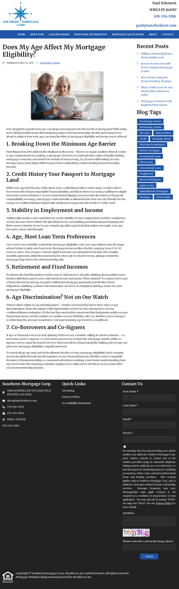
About (153, 34)
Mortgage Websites (28, 577)
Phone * (128, 433)
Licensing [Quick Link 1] (68, 390)
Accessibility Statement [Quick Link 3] (76, 403)
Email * (127, 419)
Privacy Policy (164, 503)
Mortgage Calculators (128, 34)
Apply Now (37, 34)
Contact (168, 34)
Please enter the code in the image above (148, 541)
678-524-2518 (165, 16)
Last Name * (130, 405)
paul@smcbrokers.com (156, 25)
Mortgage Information (90, 34)
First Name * (130, 391)
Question (128, 513)
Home (21, 34)
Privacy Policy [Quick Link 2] (71, 396)
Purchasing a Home (50, 63)
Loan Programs (59, 34)
